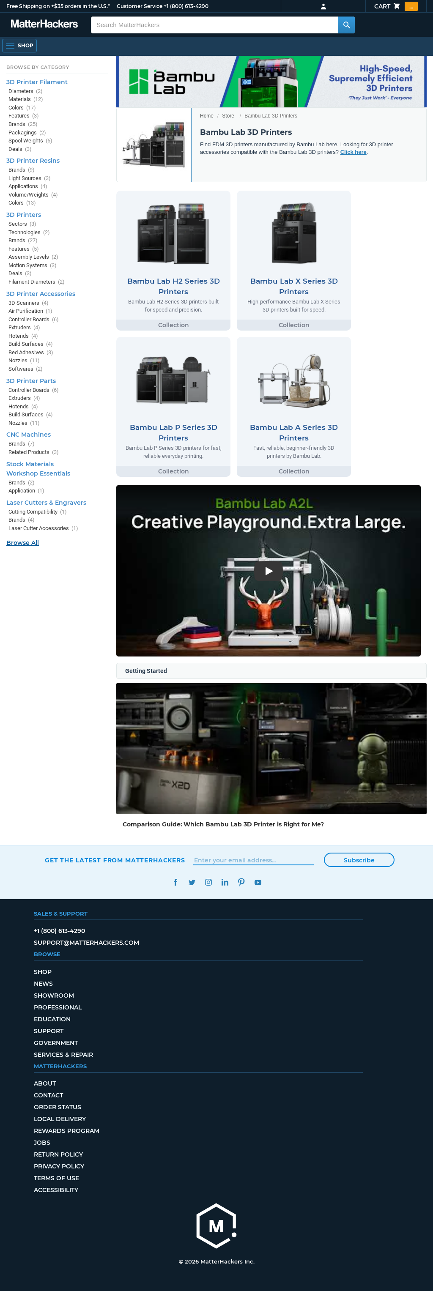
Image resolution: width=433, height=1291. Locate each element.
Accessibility (56, 1190)
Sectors (22, 224)
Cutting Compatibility (37, 512)
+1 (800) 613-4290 (186, 6)
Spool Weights (30, 140)
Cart (396, 6)
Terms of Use (56, 1178)
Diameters (25, 91)
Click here (353, 152)
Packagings (27, 132)
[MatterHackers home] (44, 25)
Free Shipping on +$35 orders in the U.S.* (58, 6)
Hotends (23, 336)
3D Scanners (28, 303)
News (43, 983)
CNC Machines (28, 434)
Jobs (42, 1142)
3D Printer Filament (37, 82)
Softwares (25, 369)
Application (26, 490)
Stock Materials (30, 464)
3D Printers (23, 215)
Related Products (33, 452)
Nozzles (24, 360)
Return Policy (58, 1154)
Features (23, 115)
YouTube (257, 882)
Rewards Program (66, 1131)
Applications (27, 186)
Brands (23, 124)
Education (52, 1019)
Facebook (175, 882)
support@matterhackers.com (86, 942)
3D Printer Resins (33, 160)
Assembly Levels (33, 257)
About (45, 1083)
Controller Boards (33, 319)
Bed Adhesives (30, 352)
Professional (58, 1007)
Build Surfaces (30, 344)
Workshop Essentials (38, 473)
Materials (25, 99)
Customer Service (139, 6)
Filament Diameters (36, 282)
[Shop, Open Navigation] (19, 45)
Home (207, 116)
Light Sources (29, 178)
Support (48, 1031)
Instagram (208, 882)
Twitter (191, 882)
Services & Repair (63, 1055)
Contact (48, 1095)
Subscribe (359, 860)
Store (228, 116)
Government (56, 1043)
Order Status (57, 1107)
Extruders (24, 327)
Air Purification (30, 311)
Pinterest (241, 882)
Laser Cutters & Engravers (46, 502)
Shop (43, 972)
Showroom (54, 995)
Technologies (29, 232)
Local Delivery (60, 1119)
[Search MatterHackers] (346, 24)
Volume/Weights (33, 194)
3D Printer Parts (31, 381)
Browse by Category (37, 67)
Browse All (22, 543)
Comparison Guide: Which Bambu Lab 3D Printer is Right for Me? (223, 824)
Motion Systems (32, 265)
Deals (20, 149)
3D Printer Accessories (40, 294)
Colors (22, 107)
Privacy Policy (59, 1166)
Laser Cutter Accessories (43, 528)
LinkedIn (224, 882)
